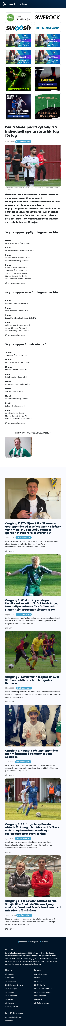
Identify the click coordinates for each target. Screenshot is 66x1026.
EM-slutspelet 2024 (12, 1007)
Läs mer (9, 551)
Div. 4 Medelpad (11, 988)
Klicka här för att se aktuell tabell (33, 433)
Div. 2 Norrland (10, 981)
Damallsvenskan (40, 974)
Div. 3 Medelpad (40, 996)
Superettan (9, 978)
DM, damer (38, 999)
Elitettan (37, 978)
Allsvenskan (9, 974)
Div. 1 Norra (38, 981)
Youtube (44, 942)
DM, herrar (9, 999)
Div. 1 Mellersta (39, 985)
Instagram (33, 942)
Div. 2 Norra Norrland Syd (43, 988)
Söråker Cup (9, 1003)
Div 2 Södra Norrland (41, 1003)
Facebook (22, 942)
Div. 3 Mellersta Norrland (14, 985)
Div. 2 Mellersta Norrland (43, 992)
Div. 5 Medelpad (23, 141)
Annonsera (9, 1021)
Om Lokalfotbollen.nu (13, 1017)
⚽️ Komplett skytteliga (15, 283)
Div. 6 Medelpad (11, 996)
